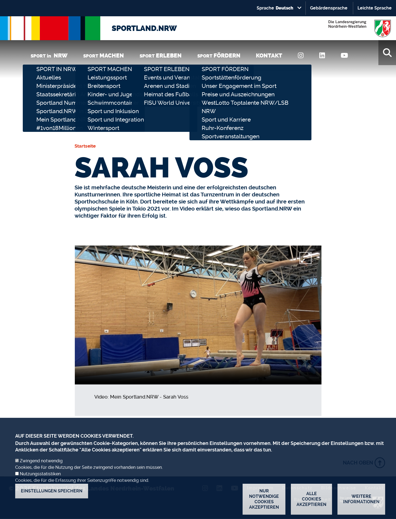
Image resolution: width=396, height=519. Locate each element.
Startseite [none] (85, 146)
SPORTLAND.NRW (144, 28)
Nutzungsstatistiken (40, 473)
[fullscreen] (305, 258)
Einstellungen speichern (51, 490)
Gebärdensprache (328, 8)
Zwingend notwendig (41, 460)
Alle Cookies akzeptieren (311, 499)
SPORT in (49, 55)
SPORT (103, 55)
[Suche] (387, 52)
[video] (198, 315)
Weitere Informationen (361, 499)
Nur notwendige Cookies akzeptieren (264, 499)
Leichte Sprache (375, 8)
